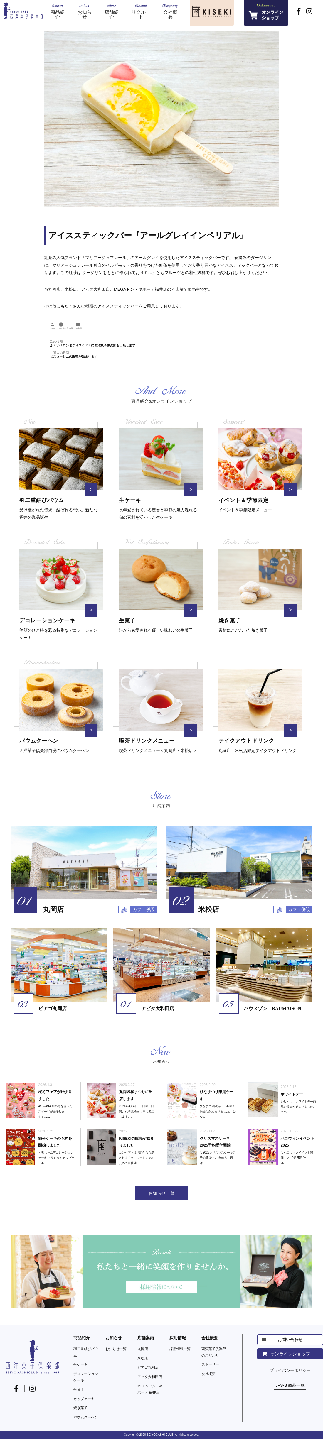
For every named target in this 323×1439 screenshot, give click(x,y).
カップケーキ (84, 1399)
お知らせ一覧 (116, 1349)
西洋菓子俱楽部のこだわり (213, 1352)
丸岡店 (142, 1349)
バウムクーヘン (85, 1417)
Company (170, 11)
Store (111, 11)
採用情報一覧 (180, 1349)
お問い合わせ (290, 1339)
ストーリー (210, 1364)
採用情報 (177, 1337)
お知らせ (113, 1337)
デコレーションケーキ (85, 1377)
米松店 (142, 1358)
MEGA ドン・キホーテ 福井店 (150, 1389)
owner (52, 328)
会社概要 (209, 1337)
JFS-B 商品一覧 (290, 1385)
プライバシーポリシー (290, 1370)
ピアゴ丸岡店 (148, 1367)
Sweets (57, 11)
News (84, 11)
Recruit (140, 11)
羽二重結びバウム (85, 1352)
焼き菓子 (80, 1408)
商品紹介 (81, 1337)
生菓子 (78, 1389)
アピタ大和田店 (149, 1377)
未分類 (79, 328)
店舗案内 (145, 1337)
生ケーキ (80, 1364)
